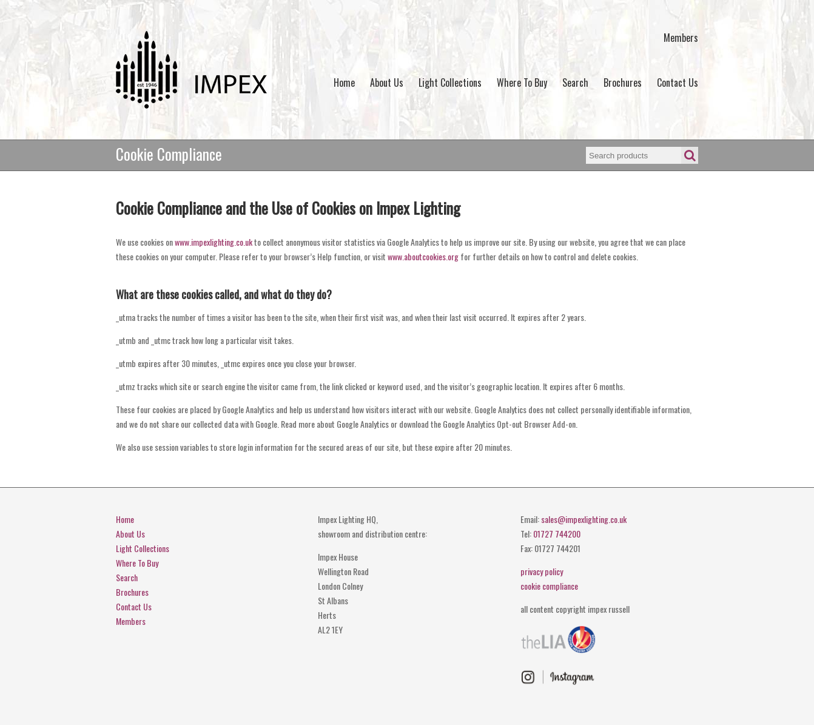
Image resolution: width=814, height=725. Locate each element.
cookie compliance (549, 585)
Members (681, 37)
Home (344, 82)
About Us (386, 82)
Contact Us (677, 82)
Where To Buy (522, 82)
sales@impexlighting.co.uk (584, 519)
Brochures (623, 82)
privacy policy (541, 571)
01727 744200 (556, 533)
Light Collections (450, 82)
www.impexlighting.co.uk (213, 241)
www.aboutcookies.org (423, 256)
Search (575, 82)
